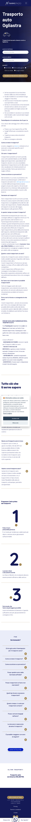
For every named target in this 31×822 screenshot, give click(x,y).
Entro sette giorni (19, 68)
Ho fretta (8, 68)
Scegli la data (19, 70)
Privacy (16, 806)
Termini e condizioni (15, 809)
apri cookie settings (15, 797)
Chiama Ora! (6, 820)
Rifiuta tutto (16, 422)
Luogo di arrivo (6, 57)
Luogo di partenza (7, 49)
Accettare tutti (15, 418)
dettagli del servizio (22, 182)
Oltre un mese (9, 70)
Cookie (15, 812)
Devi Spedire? (25, 820)
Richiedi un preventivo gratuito (15, 76)
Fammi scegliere (7, 413)
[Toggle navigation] (26, 3)
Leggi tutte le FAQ (15, 749)
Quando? (4, 65)
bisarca (17, 146)
